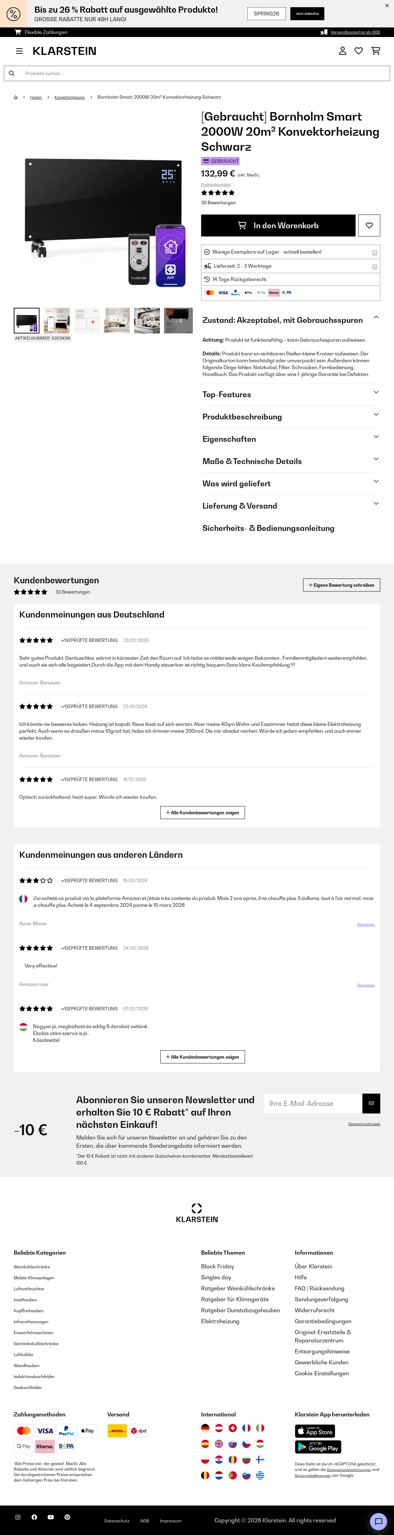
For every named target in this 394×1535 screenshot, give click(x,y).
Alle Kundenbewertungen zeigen (205, 811)
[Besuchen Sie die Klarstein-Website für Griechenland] (260, 1475)
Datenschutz (142, 1520)
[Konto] (342, 51)
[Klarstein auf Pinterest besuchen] (86, 1521)
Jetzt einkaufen (300, 13)
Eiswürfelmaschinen (40, 1332)
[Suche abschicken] (11, 73)
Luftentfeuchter (34, 1288)
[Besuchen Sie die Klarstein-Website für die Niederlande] (219, 1475)
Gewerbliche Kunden (321, 1362)
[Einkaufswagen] (375, 51)
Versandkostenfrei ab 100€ (350, 32)
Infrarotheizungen (37, 1321)
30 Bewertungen (218, 202)
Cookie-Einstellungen (322, 1373)
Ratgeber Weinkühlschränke (238, 1288)
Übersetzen (361, 927)
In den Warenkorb (278, 225)
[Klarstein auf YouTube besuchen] (64, 1521)
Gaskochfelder (33, 1387)
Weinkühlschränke (37, 1266)
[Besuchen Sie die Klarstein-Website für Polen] (205, 1459)
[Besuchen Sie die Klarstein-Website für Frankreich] (246, 1428)
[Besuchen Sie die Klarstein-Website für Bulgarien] (246, 1459)
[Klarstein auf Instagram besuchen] (20, 1521)
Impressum (206, 1520)
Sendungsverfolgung (321, 1299)
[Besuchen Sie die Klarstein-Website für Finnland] (260, 1459)
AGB (175, 1520)
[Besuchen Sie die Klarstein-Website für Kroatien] (219, 1459)
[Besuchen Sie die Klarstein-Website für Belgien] (205, 1475)
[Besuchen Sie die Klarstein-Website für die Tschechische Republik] (246, 1444)
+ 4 (178, 320)
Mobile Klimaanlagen (41, 1277)
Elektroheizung (220, 1321)
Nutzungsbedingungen (324, 1475)
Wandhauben (31, 1365)
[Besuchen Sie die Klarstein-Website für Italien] (260, 1428)
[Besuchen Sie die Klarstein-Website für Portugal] (233, 1475)
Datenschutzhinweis (361, 1123)
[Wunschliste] (359, 51)
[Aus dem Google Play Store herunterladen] (318, 1447)
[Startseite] (22, 97)
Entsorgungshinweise (322, 1351)
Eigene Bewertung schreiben (328, 584)
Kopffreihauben (34, 1310)
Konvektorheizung (78, 97)
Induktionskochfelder (41, 1376)
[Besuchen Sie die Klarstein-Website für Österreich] (219, 1428)
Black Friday (217, 1266)
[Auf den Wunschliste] (369, 225)
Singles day (216, 1277)
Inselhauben (29, 1299)
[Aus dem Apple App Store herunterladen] (315, 1431)
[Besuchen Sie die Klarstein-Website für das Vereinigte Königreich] (219, 1444)
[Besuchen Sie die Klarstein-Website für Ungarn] (260, 1444)
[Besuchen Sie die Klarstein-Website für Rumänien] (233, 1459)
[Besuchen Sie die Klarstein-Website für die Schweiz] (233, 1428)
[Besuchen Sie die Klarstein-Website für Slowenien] (246, 1475)
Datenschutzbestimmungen (353, 1469)
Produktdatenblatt (216, 184)
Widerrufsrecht (315, 1310)
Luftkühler (27, 1354)
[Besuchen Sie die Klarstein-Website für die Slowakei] (233, 1444)
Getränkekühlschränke (43, 1343)
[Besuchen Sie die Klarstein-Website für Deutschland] (205, 1428)
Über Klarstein (313, 1266)
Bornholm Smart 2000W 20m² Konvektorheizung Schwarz (172, 97)
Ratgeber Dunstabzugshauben (240, 1310)
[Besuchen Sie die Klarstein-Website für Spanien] (205, 1444)
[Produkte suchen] (197, 73)
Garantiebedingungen (323, 1321)
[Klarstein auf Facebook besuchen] (42, 1521)
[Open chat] (378, 1521)
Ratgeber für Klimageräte (235, 1299)
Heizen (39, 97)
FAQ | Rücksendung (320, 1288)
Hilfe (301, 1277)
